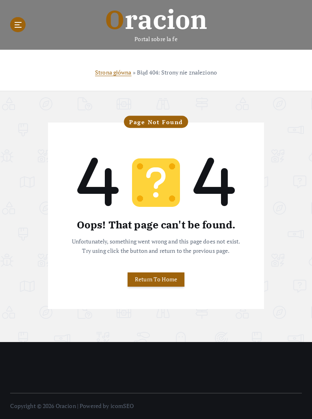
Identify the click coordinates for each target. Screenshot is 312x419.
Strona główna (113, 72)
